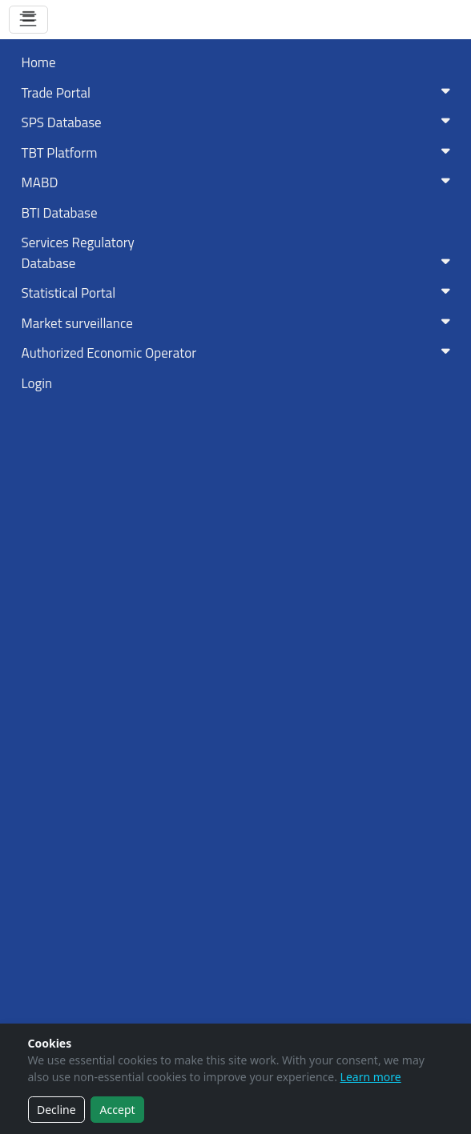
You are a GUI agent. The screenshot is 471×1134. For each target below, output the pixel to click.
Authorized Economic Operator (239, 353)
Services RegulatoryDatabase (239, 253)
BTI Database (60, 212)
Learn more (370, 1076)
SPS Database (239, 122)
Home (39, 62)
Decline (56, 1109)
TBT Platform (239, 152)
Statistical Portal (239, 292)
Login (37, 383)
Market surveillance (239, 323)
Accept (117, 1109)
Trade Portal (239, 92)
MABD (239, 182)
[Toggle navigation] (28, 20)
